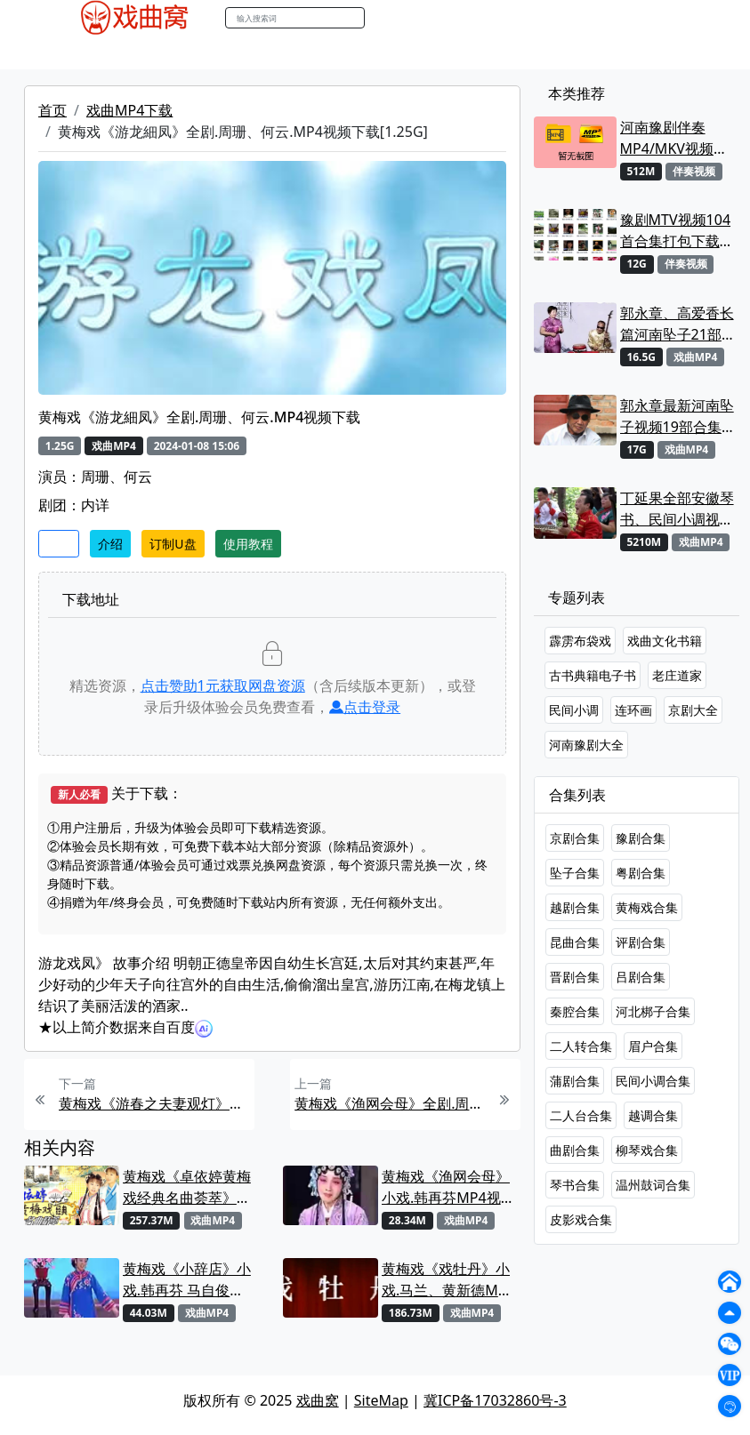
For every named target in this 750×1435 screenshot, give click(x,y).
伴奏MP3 (351, 52)
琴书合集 (575, 1184)
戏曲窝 (317, 1400)
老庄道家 (677, 675)
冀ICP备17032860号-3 (495, 1400)
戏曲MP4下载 (129, 110)
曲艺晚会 (282, 52)
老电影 (220, 52)
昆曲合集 (575, 942)
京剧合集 (575, 838)
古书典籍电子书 (592, 675)
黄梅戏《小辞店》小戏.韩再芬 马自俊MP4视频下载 (187, 1280)
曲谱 (513, 52)
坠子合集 (575, 872)
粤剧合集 (640, 872)
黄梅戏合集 (647, 907)
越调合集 (653, 1115)
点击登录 (364, 707)
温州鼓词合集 (653, 1184)
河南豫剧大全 (586, 744)
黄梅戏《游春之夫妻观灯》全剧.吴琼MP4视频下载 (154, 1103)
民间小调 (574, 709)
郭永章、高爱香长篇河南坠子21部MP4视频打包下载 (677, 324)
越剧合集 (575, 907)
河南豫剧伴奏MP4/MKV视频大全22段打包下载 (674, 138)
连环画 (633, 709)
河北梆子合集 (653, 1011)
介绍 (110, 543)
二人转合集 (581, 1046)
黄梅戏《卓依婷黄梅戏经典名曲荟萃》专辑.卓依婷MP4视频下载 (189, 1187)
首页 (52, 110)
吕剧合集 (640, 976)
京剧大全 (693, 709)
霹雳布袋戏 (580, 640)
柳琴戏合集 (647, 1150)
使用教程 (248, 543)
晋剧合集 (575, 976)
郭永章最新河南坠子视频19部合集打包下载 (678, 416)
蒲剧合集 (575, 1080)
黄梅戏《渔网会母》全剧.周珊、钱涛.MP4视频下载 (390, 1103)
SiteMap (381, 1400)
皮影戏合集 (581, 1219)
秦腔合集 (575, 1011)
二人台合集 (581, 1115)
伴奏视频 (419, 52)
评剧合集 (640, 942)
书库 (474, 52)
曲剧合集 (575, 1150)
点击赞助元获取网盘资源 (223, 685)
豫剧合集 (640, 838)
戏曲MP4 (89, 52)
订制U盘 (172, 543)
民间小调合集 (653, 1080)
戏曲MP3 (159, 52)
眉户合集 (653, 1046)
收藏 (58, 543)
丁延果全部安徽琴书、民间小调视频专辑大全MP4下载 (677, 509)
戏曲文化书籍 (664, 640)
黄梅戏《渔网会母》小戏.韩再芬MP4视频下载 (448, 1187)
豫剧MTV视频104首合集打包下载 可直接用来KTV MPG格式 (675, 231)
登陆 (672, 18)
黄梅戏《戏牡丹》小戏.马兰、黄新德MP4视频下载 (448, 1280)
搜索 (383, 17)
